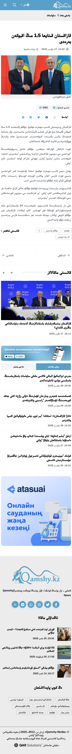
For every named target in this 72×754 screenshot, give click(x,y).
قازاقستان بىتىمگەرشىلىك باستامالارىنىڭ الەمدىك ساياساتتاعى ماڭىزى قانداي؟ (38, 325)
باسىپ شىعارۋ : (61, 107)
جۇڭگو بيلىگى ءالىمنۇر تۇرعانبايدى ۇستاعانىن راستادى (28, 667)
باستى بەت (65, 15)
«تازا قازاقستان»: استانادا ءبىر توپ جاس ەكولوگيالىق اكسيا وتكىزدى (39, 418)
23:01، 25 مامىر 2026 (43, 638)
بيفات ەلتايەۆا (31, 49)
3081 (43, 107)
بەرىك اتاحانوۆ (37, 712)
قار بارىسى (40, 706)
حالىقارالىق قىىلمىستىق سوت (40, 699)
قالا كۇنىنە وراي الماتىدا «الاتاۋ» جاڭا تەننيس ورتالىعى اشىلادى (28, 649)
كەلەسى (7, 255)
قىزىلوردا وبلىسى (16, 699)
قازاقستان (22, 712)
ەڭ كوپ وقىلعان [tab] (18, 367)
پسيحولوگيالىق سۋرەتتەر (60, 706)
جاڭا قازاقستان (63, 699)
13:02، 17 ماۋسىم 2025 (55, 49)
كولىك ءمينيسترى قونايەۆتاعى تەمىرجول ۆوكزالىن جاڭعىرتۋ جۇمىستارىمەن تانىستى (39, 458)
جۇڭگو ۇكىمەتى (52, 230)
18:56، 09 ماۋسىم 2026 (59, 405)
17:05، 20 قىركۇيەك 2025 (42, 656)
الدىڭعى (64, 255)
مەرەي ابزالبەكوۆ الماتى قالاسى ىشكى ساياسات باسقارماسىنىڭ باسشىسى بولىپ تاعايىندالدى (37, 378)
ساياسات (51, 15)
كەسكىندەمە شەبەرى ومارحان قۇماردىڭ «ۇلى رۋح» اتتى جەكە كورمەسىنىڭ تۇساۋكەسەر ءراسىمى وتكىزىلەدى (37, 398)
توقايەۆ (66, 230)
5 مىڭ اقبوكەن (63, 237)
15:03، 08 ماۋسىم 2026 (59, 425)
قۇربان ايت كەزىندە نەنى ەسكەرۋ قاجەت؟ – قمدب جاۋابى (30, 631)
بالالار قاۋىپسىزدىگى (22, 706)
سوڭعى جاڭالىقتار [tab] (53, 367)
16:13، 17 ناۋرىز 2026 (60, 333)
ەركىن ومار (65, 712)
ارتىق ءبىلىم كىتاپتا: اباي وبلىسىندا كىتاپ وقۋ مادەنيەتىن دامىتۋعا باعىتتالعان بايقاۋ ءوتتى (40, 438)
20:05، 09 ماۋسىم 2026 (59, 385)
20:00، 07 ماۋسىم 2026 (59, 445)
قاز (26, 5)
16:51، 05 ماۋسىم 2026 (59, 465)
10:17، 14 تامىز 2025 (43, 673)
